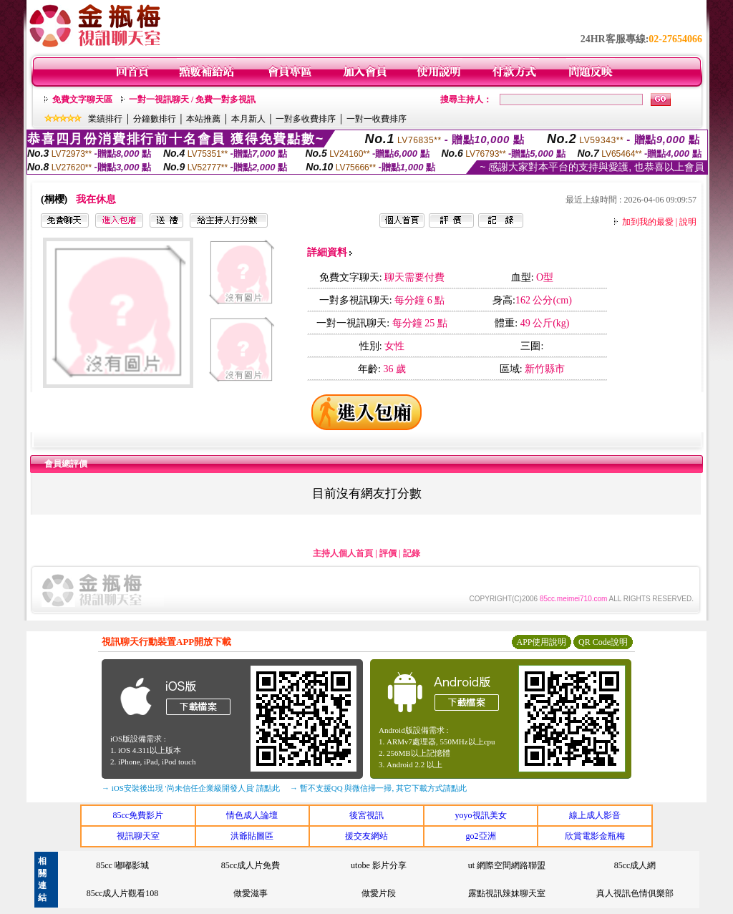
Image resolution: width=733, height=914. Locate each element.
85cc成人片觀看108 (123, 893)
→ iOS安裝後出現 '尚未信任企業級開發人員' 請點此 (191, 788)
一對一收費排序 (376, 119)
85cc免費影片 (137, 815)
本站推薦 (203, 119)
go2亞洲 (481, 836)
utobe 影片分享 (379, 865)
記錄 (411, 553)
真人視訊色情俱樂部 (635, 893)
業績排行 (105, 119)
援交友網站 (366, 836)
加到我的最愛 (648, 222)
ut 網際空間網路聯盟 (506, 865)
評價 (388, 553)
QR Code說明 (603, 642)
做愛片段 (378, 893)
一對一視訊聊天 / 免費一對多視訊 (192, 99)
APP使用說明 (541, 642)
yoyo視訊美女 (481, 815)
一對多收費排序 (306, 119)
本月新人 (248, 119)
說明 (687, 222)
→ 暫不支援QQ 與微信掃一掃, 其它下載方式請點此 (378, 788)
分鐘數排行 (154, 119)
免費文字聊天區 (82, 99)
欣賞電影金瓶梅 (595, 836)
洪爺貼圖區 (251, 836)
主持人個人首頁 (343, 553)
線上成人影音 (595, 815)
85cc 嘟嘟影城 (122, 865)
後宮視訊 (366, 815)
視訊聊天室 (138, 836)
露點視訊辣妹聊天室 (506, 893)
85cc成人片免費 (251, 865)
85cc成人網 (635, 865)
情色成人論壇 (252, 815)
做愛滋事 (250, 893)
